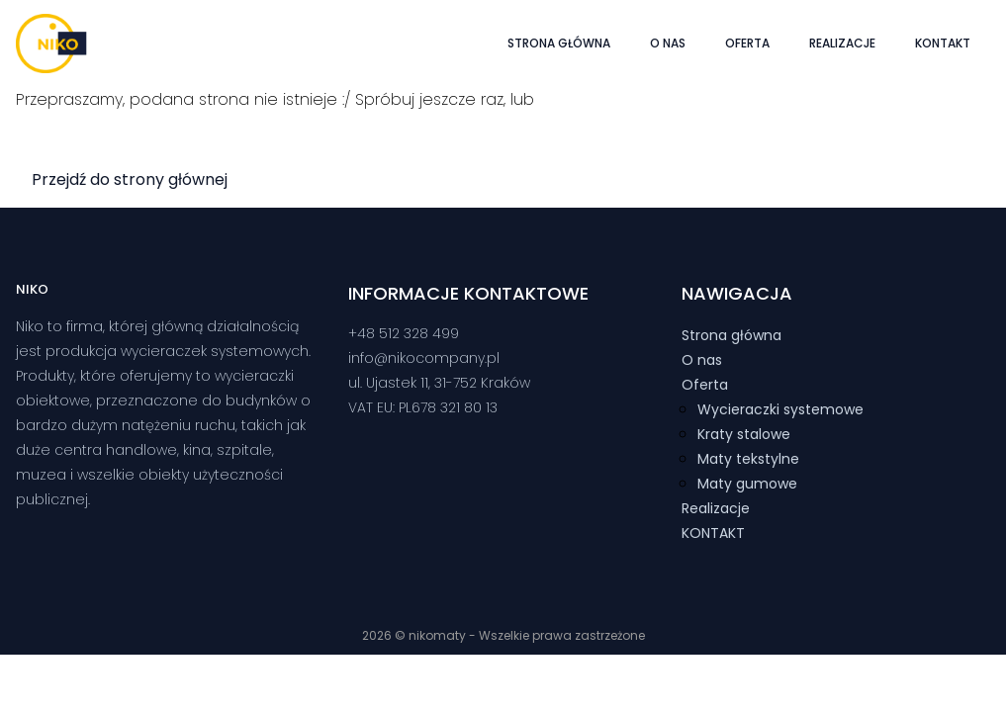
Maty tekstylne (748, 459)
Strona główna (558, 43)
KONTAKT (942, 43)
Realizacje (842, 43)
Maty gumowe (747, 483)
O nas (668, 43)
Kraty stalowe (743, 434)
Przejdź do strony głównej (130, 179)
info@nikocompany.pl (424, 358)
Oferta (747, 43)
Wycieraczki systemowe (780, 409)
